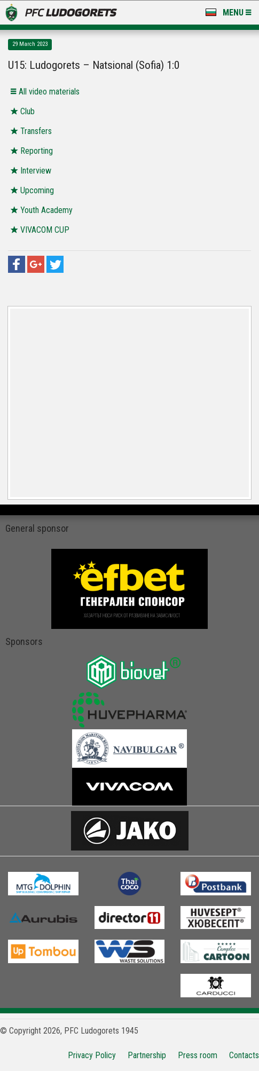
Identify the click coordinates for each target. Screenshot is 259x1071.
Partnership (147, 1055)
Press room (197, 1055)
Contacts (244, 1055)
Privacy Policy (92, 1055)
